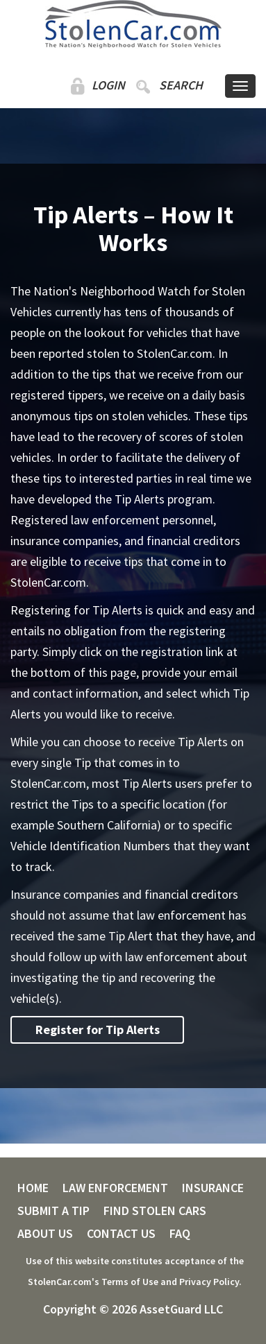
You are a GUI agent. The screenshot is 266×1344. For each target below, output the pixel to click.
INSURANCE (213, 1188)
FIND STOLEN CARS (154, 1211)
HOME (33, 1188)
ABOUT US (45, 1233)
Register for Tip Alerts (97, 1029)
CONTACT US (121, 1233)
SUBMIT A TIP (53, 1211)
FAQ (179, 1233)
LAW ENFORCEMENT (115, 1188)
